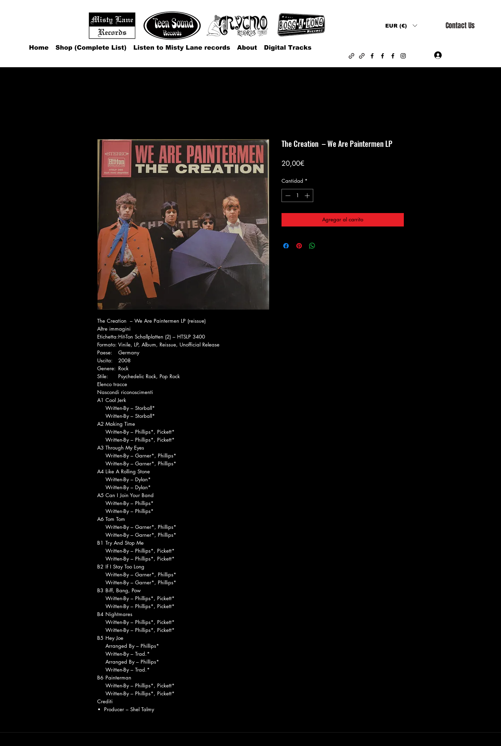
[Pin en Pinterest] (299, 246)
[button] (401, 25)
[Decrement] (287, 195)
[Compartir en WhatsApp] (312, 246)
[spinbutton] (297, 195)
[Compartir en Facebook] (286, 246)
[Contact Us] (460, 25)
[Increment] (308, 195)
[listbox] (401, 25)
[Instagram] (403, 55)
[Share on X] (325, 246)
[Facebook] (372, 55)
